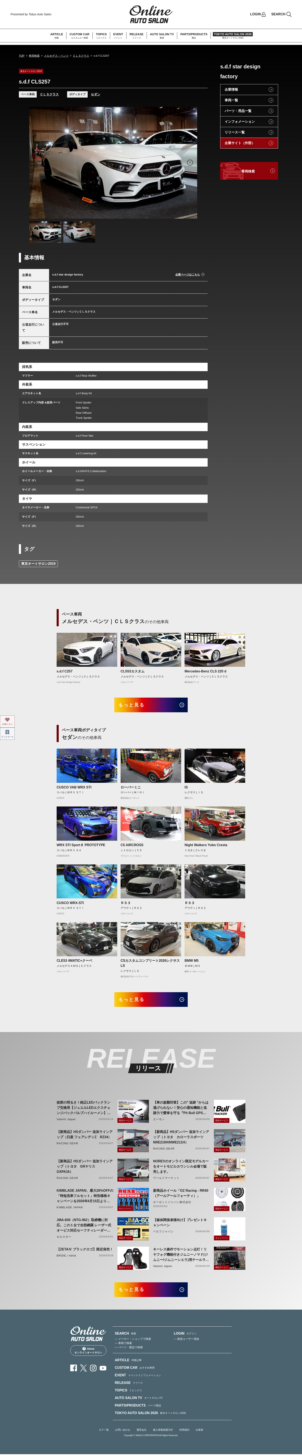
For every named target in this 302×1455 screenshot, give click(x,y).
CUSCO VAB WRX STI (74, 787)
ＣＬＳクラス (81, 55)
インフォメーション (240, 121)
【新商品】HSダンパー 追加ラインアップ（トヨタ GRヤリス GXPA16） (85, 1167)
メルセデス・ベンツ (56, 55)
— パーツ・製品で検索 (129, 1348)
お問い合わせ (122, 1430)
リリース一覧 (235, 132)
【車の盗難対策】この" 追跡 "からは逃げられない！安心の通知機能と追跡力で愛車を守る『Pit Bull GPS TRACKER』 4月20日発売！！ (180, 1108)
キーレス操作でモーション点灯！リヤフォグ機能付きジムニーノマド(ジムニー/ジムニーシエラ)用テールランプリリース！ (181, 1255)
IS (186, 787)
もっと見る (132, 705)
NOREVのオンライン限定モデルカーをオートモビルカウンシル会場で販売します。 (181, 1167)
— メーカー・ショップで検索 (133, 1339)
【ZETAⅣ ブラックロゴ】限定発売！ (85, 1249)
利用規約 (184, 1430)
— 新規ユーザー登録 (186, 1339)
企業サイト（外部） (240, 143)
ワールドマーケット (166, 1178)
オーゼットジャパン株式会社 (172, 1202)
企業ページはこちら (187, 274)
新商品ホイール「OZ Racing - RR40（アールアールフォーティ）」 (180, 1193)
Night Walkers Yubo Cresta (206, 845)
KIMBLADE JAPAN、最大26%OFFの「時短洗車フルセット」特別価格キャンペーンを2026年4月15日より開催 (85, 1196)
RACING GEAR (67, 1143)
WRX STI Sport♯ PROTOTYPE (81, 845)
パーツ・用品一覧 (238, 111)
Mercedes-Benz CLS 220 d (205, 671)
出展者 (199, 1430)
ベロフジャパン (163, 1231)
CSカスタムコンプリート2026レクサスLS (150, 963)
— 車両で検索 (123, 1343)
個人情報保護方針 (163, 1430)
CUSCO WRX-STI (70, 903)
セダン (95, 94)
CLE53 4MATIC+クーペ (74, 961)
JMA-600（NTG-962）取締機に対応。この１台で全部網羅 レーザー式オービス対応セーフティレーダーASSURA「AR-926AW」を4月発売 (84, 1226)
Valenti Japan (66, 1119)
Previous (36, 163)
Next (190, 163)
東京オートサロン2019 (38, 563)
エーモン (159, 1119)
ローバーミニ (131, 787)
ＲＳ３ (126, 903)
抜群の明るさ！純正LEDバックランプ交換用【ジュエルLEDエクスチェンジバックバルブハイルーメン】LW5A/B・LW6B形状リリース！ (83, 1108)
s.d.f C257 (65, 671)
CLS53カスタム (132, 671)
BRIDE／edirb (66, 1256)
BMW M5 (192, 961)
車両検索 (34, 55)
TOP (22, 55)
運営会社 (142, 1430)
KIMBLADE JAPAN (70, 1207)
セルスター (64, 1237)
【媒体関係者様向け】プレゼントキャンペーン (180, 1223)
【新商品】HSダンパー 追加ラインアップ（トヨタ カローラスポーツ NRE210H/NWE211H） (181, 1137)
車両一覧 (231, 100)
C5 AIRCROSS (132, 845)
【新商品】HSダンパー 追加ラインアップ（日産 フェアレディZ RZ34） (85, 1134)
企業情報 (231, 89)
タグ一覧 (104, 1430)
